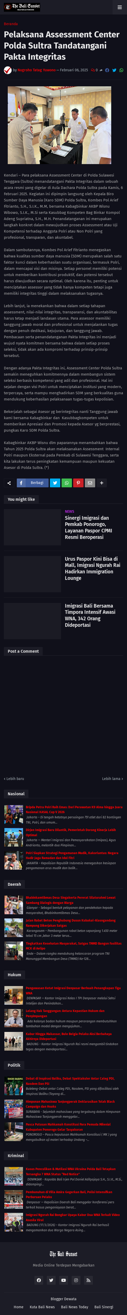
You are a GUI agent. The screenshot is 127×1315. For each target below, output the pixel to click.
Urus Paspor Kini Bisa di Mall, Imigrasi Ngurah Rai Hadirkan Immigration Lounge (92, 568)
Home (19, 1307)
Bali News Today (74, 1307)
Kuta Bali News (42, 1307)
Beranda (11, 24)
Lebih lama (111, 779)
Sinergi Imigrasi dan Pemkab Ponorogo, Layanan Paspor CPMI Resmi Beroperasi (88, 527)
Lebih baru (15, 779)
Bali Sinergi (103, 1307)
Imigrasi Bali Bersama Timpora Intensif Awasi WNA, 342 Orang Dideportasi (90, 615)
